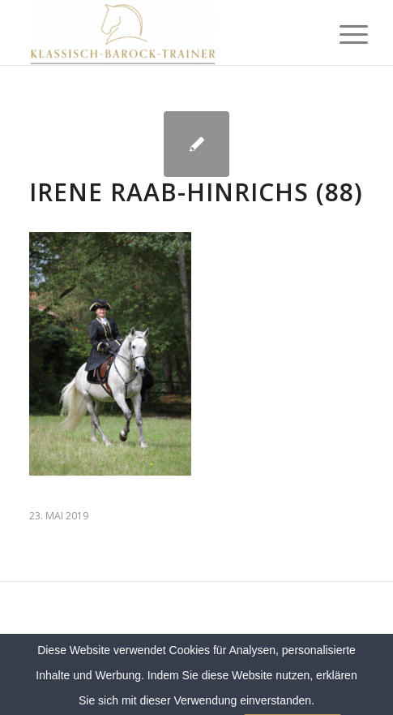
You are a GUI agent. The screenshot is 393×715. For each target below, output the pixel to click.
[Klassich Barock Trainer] (163, 32)
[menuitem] (341, 34)
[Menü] (341, 34)
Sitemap (235, 660)
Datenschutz (290, 660)
